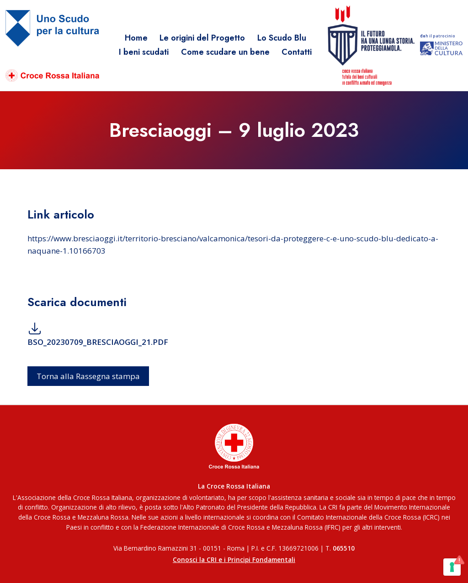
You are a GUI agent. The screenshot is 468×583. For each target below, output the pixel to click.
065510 (344, 548)
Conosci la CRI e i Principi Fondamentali (234, 559)
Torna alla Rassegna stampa (88, 376)
